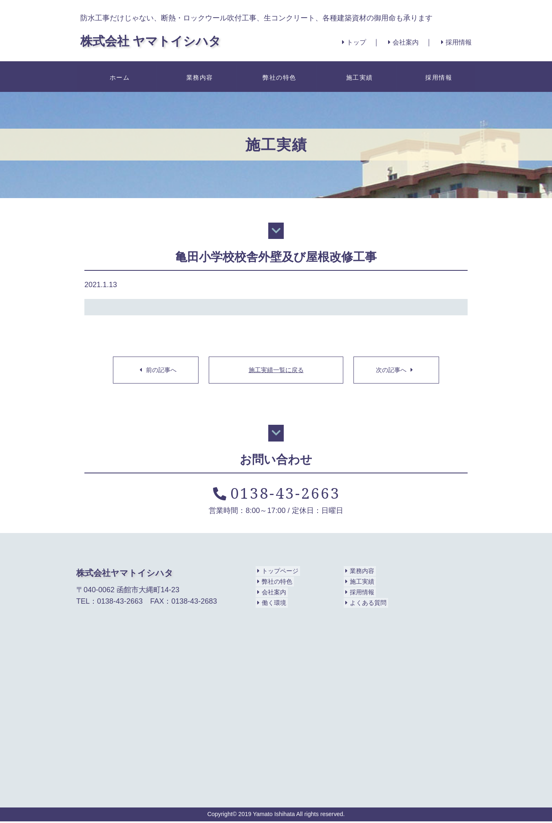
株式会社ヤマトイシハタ (127, 574)
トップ (341, 42)
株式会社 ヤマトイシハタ (164, 40)
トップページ (277, 572)
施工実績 (358, 76)
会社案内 (396, 42)
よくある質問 (365, 604)
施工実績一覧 (276, 371)
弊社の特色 (278, 76)
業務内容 (198, 76)
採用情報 (454, 42)
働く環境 (271, 604)
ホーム (118, 76)
